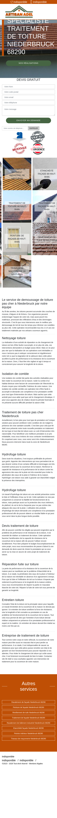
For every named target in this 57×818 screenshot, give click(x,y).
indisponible (18, 2)
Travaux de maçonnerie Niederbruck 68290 (28, 739)
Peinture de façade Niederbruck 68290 (28, 707)
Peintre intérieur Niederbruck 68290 (28, 733)
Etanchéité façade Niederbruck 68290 (28, 728)
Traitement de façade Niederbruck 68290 (28, 718)
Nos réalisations (28, 63)
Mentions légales (36, 764)
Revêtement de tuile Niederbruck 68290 (28, 712)
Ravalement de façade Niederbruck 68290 (28, 702)
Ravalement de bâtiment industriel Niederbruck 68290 (28, 723)
